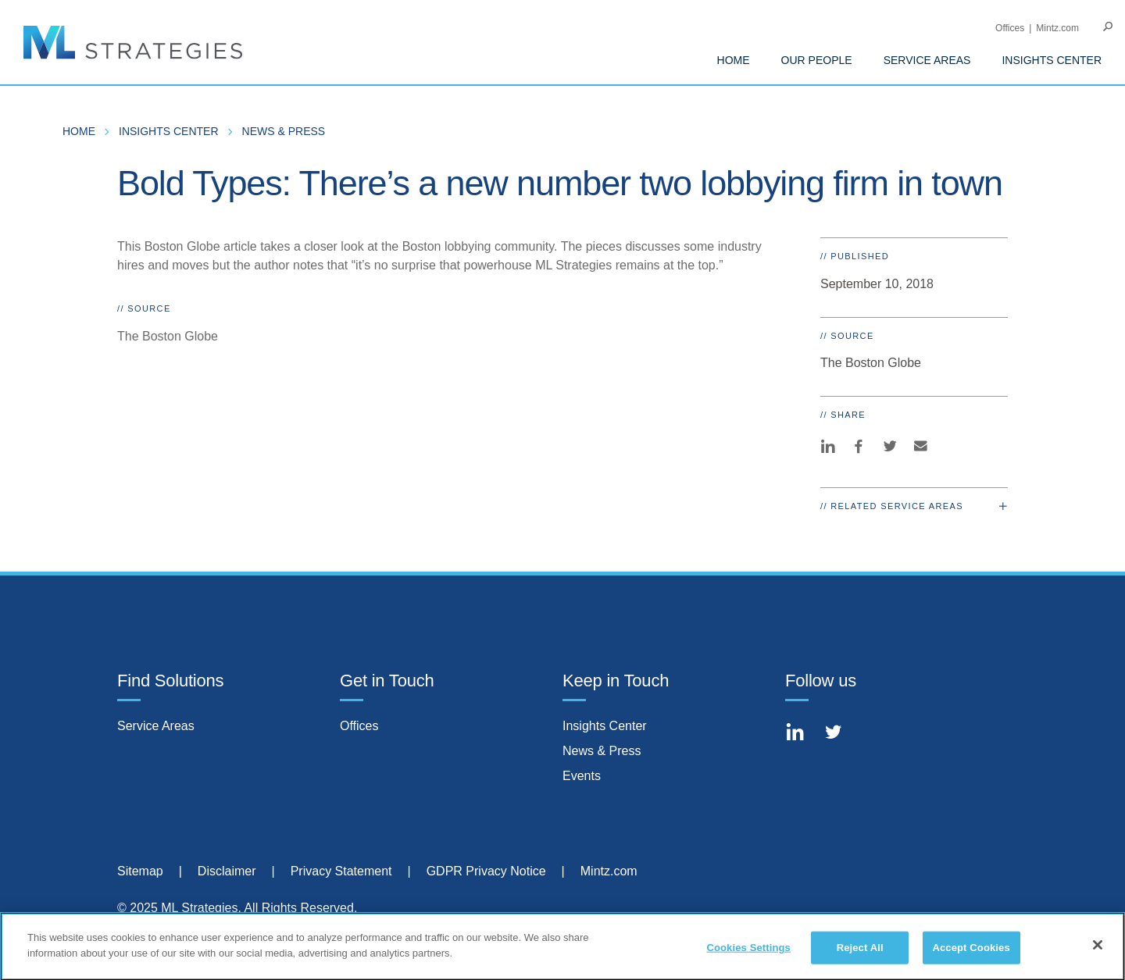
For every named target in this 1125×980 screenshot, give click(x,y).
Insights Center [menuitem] (1052, 60)
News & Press (601, 750)
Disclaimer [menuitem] (227, 871)
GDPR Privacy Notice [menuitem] (486, 871)
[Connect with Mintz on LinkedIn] (800, 734)
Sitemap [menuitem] (140, 871)
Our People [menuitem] (816, 60)
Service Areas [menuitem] (927, 60)
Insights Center (604, 725)
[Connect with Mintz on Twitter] (839, 734)
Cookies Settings (748, 953)
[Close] (1097, 950)
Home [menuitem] (733, 60)
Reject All (860, 953)
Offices (359, 725)
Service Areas (156, 725)
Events (581, 775)
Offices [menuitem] (1009, 28)
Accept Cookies (970, 953)
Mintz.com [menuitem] (1057, 28)
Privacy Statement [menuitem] (341, 871)
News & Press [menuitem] (284, 131)
